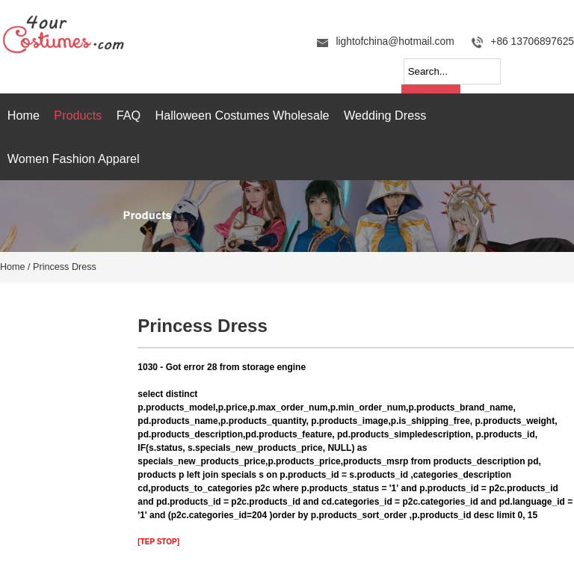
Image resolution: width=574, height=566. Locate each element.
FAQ (129, 115)
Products (78, 115)
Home (23, 115)
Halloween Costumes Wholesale (242, 115)
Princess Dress (64, 267)
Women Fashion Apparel (73, 158)
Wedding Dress (385, 115)
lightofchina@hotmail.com (395, 41)
